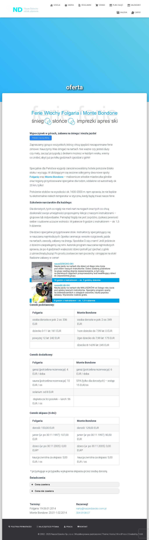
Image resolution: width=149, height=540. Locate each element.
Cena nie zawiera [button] (42, 490)
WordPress (121, 533)
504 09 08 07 (83, 512)
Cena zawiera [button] (40, 484)
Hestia (112, 533)
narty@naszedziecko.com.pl (92, 507)
